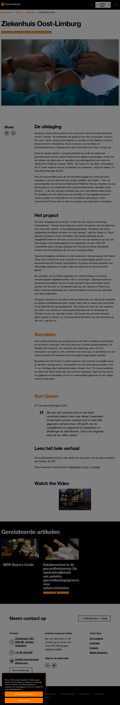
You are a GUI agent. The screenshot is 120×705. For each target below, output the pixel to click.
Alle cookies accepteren (23, 700)
